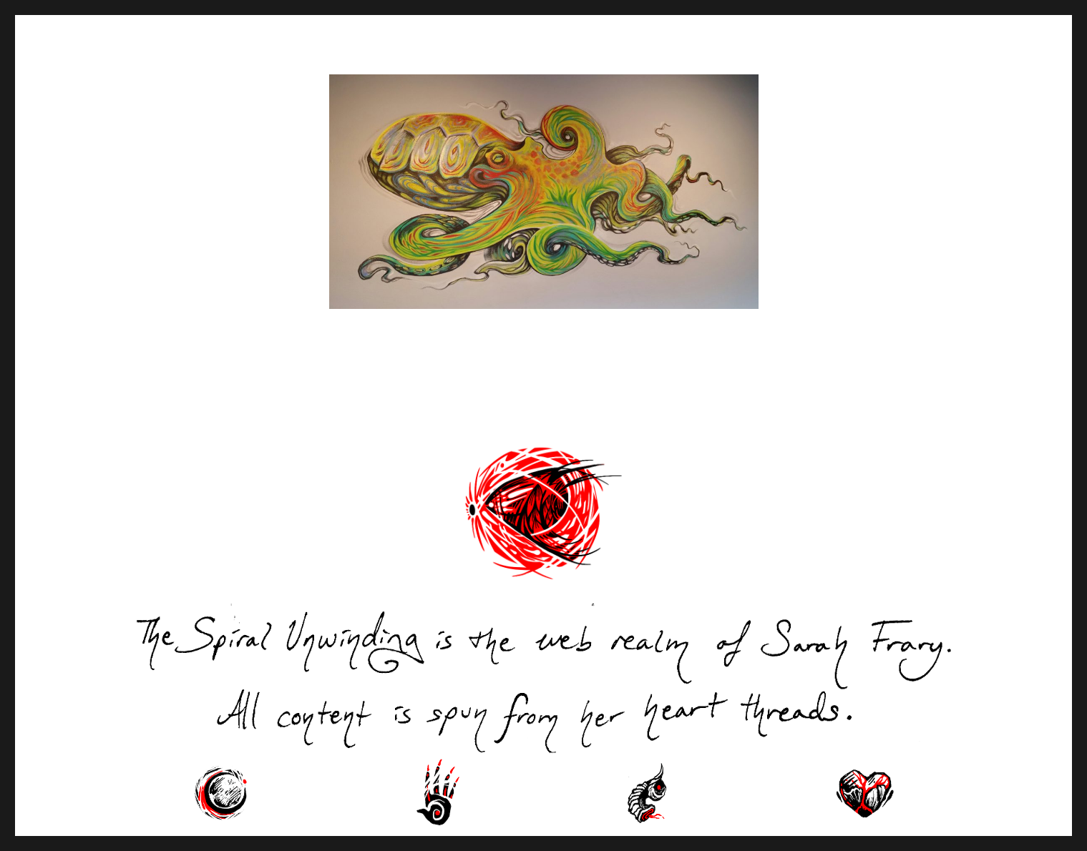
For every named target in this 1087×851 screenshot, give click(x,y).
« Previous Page (193, 407)
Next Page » (923, 407)
